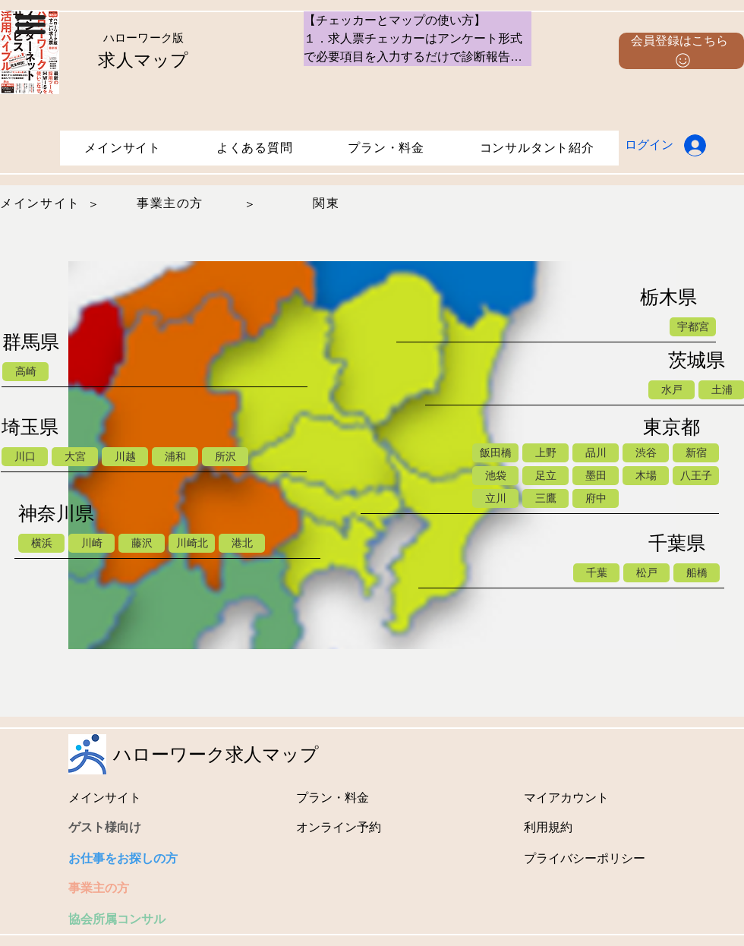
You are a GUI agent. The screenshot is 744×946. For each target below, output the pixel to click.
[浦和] (175, 456)
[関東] (328, 204)
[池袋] (495, 475)
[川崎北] (192, 543)
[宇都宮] (693, 326)
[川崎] (91, 543)
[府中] (595, 498)
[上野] (545, 452)
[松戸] (646, 572)
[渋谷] (646, 452)
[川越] (125, 456)
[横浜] (41, 543)
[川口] (25, 456)
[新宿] (696, 452)
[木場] (646, 475)
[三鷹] (545, 498)
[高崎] (25, 371)
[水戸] (671, 389)
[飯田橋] (495, 452)
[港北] (242, 543)
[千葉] (596, 572)
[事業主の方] (171, 204)
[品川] (595, 452)
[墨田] (595, 475)
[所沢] (225, 456)
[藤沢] (141, 543)
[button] (30, 24)
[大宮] (75, 456)
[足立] (545, 475)
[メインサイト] (42, 204)
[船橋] (696, 572)
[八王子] (696, 475)
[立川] (495, 498)
